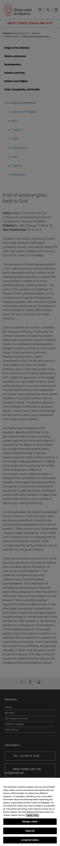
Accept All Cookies (30, 840)
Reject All (30, 831)
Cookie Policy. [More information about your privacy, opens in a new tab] (32, 815)
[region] (30, 812)
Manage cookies (30, 821)
